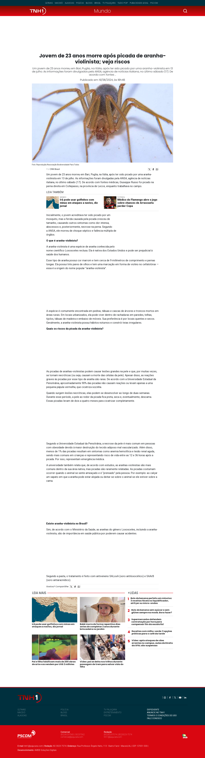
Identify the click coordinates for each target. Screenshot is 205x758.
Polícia (80, 2)
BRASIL (64, 715)
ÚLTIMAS (22, 709)
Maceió (59, 2)
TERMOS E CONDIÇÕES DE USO (162, 715)
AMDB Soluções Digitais (45, 750)
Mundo (102, 10)
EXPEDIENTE (153, 709)
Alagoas (69, 2)
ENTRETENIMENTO (112, 712)
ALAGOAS (22, 715)
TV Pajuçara (109, 2)
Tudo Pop (123, 2)
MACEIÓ (21, 712)
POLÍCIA (65, 709)
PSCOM (107, 715)
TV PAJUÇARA (110, 709)
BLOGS (64, 712)
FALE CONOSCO (154, 718)
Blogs (89, 2)
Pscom (154, 2)
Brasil (98, 2)
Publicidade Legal (139, 2)
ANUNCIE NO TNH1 (156, 712)
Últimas (49, 2)
